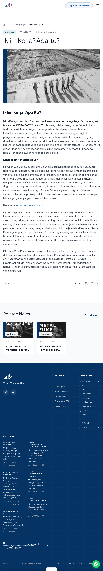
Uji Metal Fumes (85, 410)
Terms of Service (75, 563)
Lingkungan (21, 25)
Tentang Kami (60, 387)
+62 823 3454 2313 (11, 466)
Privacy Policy (60, 563)
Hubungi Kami (60, 406)
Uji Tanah (83, 419)
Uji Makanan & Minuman (89, 406)
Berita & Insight (61, 396)
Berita (10, 25)
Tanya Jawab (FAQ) (62, 401)
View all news (92, 315)
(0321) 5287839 (10, 463)
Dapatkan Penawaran (79, 5)
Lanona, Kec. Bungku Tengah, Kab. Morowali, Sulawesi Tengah (37, 484)
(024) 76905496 (11, 501)
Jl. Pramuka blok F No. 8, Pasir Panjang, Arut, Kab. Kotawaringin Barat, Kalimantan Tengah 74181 (38, 455)
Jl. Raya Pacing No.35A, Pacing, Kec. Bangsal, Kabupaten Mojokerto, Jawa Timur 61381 (12, 453)
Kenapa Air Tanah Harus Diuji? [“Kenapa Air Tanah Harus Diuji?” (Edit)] (29, 205)
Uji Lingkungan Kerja (87, 402)
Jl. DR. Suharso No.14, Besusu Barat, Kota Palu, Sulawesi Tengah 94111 (38, 508)
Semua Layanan (61, 391)
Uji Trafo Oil (84, 423)
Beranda (58, 382)
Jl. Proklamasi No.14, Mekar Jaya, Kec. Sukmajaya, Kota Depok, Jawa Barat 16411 (13, 521)
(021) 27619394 (10, 529)
